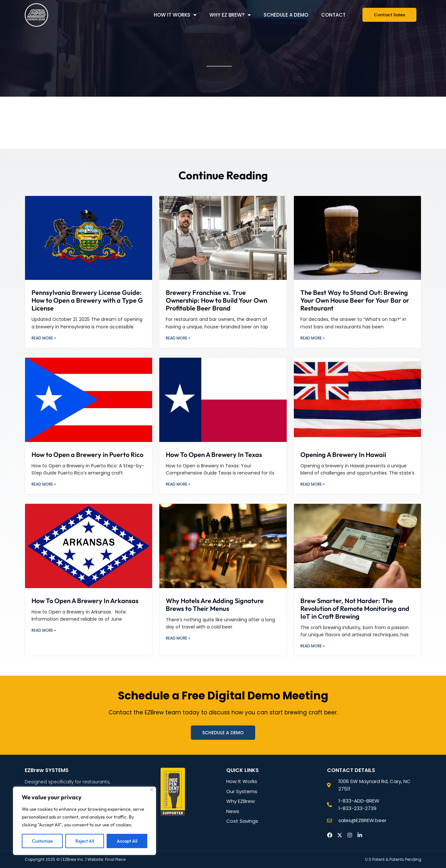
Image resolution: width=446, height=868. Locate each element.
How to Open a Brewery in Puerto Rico (87, 454)
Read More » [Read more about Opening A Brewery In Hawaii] (312, 484)
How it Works (175, 15)
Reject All (84, 841)
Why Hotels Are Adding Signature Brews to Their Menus (215, 605)
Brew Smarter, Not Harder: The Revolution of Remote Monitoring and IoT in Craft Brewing (354, 608)
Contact (333, 14)
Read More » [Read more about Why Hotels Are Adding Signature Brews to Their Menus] (178, 638)
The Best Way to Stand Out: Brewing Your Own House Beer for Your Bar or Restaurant (354, 300)
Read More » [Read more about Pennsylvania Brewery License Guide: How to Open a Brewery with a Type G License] (44, 338)
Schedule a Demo (286, 14)
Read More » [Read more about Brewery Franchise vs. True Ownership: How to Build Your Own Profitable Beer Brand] (178, 338)
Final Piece (115, 859)
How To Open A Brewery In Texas (214, 454)
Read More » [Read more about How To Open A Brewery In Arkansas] (44, 630)
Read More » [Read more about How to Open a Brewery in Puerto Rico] (44, 484)
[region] (84, 821)
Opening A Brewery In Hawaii (343, 454)
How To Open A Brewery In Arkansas (85, 601)
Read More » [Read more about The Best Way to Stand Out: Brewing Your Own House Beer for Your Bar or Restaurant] (312, 338)
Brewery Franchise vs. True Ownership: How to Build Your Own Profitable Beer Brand (216, 300)
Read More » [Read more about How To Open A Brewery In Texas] (178, 484)
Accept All (127, 841)
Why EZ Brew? (230, 15)
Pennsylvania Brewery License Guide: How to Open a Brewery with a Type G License (87, 300)
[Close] (151, 789)
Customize (42, 841)
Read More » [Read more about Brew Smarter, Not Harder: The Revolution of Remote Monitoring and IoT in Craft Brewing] (312, 646)
